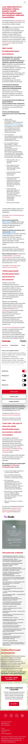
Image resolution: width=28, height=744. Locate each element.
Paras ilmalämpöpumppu (9, 586)
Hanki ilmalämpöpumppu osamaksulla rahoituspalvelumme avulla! (13, 623)
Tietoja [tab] (23, 345)
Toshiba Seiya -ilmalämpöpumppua (13, 124)
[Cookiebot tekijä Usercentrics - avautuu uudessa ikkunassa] (20, 341)
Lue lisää (14, 704)
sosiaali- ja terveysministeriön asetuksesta (11, 414)
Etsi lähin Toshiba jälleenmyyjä (11, 678)
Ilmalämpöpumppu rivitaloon (10, 617)
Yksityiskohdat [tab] (14, 345)
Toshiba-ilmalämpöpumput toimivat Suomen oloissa (12, 608)
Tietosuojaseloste (6, 733)
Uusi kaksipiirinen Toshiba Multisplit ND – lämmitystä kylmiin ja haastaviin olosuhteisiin (14, 583)
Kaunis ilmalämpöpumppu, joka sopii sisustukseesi (12, 588)
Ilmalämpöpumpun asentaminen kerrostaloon (11, 266)
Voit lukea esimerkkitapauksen (11, 327)
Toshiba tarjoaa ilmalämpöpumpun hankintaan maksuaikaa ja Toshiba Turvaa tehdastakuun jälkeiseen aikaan (14, 569)
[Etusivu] (2, 2)
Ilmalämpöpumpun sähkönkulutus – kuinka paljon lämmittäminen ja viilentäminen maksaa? (12, 637)
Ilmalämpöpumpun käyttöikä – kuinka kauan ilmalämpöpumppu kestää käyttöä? (14, 556)
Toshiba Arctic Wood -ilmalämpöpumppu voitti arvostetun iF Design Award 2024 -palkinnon (14, 579)
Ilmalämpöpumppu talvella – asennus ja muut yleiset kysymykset (13, 620)
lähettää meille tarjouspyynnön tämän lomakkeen (12, 450)
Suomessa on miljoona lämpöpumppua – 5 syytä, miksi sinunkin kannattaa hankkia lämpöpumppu (14, 644)
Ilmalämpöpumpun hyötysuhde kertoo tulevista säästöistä (13, 615)
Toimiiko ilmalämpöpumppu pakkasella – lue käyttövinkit (14, 633)
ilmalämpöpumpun (19, 20)
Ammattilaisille (5, 730)
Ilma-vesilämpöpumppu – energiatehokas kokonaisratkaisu (14, 595)
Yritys (2, 728)
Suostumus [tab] (5, 345)
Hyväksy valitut (14, 396)
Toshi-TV (3, 732)
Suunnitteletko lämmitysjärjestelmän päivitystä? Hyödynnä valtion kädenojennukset (13, 565)
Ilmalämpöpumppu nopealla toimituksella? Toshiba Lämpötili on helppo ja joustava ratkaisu (12, 599)
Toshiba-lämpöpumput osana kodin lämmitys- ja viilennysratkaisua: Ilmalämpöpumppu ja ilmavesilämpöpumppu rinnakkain (12, 573)
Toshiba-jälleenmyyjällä (9, 233)
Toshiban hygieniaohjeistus (10, 640)
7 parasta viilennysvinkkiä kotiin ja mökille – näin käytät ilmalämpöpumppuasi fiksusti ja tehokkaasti (14, 630)
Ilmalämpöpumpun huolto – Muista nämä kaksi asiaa (14, 611)
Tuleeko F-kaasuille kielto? (10, 606)
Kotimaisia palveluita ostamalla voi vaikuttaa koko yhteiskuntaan (12, 626)
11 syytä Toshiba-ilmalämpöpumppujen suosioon (13, 592)
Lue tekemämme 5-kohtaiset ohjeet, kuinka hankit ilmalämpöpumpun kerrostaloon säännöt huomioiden (12, 603)
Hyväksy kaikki (14, 391)
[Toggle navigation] (25, 2)
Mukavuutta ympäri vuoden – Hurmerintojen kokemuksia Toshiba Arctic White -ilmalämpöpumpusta (12, 560)
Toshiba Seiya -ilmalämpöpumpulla (11, 256)
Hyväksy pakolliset (14, 401)
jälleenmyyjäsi (6, 222)
